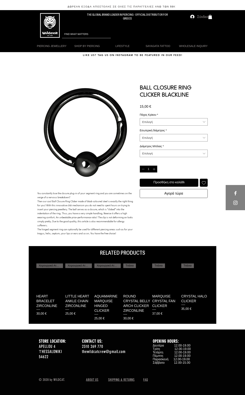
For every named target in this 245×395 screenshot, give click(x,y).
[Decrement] (142, 169)
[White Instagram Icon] (235, 203)
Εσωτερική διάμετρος (153, 130)
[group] (122, 292)
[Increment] (154, 169)
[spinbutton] (148, 169)
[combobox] (174, 122)
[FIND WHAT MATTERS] (81, 34)
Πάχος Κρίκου (149, 114)
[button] (210, 17)
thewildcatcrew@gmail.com (104, 351)
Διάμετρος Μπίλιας (152, 146)
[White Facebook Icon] (235, 193)
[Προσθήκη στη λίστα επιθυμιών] (204, 183)
